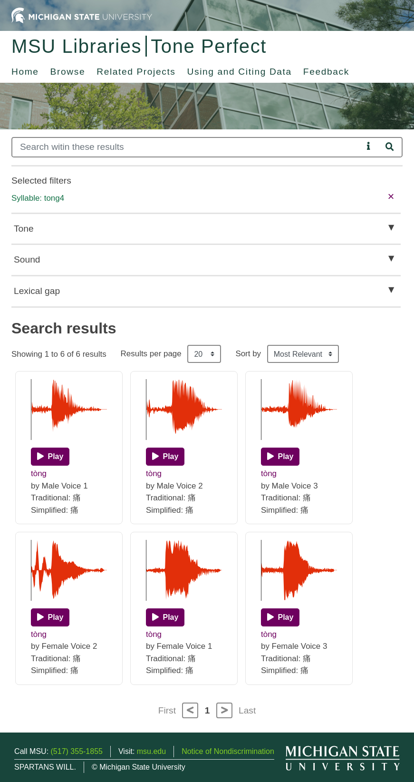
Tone (24, 229)
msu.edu (151, 751)
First (167, 710)
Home (25, 72)
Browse (68, 72)
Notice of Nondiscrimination (228, 751)
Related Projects (135, 72)
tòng (39, 473)
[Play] (50, 457)
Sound (27, 259)
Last (247, 710)
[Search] (187, 147)
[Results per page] (204, 354)
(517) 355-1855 (77, 751)
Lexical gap (37, 291)
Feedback (326, 72)
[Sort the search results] (303, 354)
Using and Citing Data (239, 72)
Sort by (248, 353)
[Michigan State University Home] (81, 15)
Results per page (151, 353)
